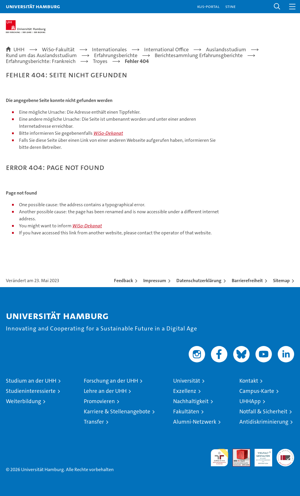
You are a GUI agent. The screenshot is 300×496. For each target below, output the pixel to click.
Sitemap (281, 280)
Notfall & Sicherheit (263, 411)
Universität (186, 380)
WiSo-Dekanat (108, 133)
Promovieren (99, 401)
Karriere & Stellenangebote (117, 411)
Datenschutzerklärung (198, 280)
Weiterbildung (23, 401)
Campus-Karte (256, 391)
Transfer (94, 421)
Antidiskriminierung (263, 421)
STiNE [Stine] (230, 6)
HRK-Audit (260, 455)
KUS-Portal (208, 6)
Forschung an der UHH (111, 380)
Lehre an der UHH (105, 391)
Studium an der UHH (31, 380)
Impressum (154, 280)
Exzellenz (184, 391)
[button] (277, 6)
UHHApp (250, 401)
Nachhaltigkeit (191, 401)
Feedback (123, 280)
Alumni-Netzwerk (194, 421)
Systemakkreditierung (285, 452)
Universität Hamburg (33, 6)
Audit (238, 452)
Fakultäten (186, 411)
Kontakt (248, 380)
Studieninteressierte (31, 391)
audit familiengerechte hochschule (219, 457)
